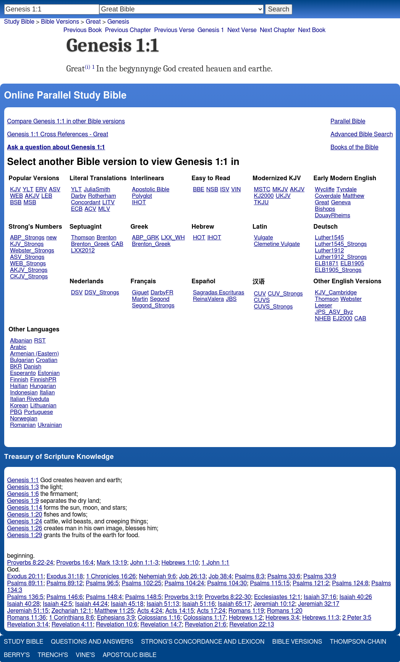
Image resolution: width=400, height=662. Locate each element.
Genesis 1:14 (24, 508)
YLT (28, 189)
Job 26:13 (192, 576)
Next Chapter (277, 30)
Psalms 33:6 (283, 576)
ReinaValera (208, 299)
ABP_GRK (145, 238)
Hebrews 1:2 (245, 618)
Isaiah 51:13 (162, 604)
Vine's (85, 655)
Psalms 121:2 (311, 583)
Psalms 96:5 (102, 583)
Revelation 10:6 (116, 625)
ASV (54, 189)
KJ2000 (264, 196)
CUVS (262, 300)
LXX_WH (173, 238)
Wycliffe (324, 189)
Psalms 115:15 (270, 583)
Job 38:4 (220, 576)
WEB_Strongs (28, 263)
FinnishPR (43, 380)
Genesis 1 (211, 30)
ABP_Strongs (27, 238)
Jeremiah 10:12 (274, 604)
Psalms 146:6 (65, 597)
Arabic (18, 347)
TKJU (261, 202)
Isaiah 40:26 (355, 597)
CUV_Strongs (285, 294)
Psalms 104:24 (184, 583)
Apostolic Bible (130, 655)
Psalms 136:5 (25, 597)
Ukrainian (50, 425)
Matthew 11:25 (114, 611)
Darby (78, 196)
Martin (140, 299)
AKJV (32, 196)
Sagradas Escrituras (218, 292)
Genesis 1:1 (23, 480)
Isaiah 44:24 (91, 604)
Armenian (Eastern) (34, 354)
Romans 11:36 (26, 618)
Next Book (312, 30)
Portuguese (38, 412)
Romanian (23, 425)
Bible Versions (60, 22)
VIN (236, 189)
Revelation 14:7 (161, 625)
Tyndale (347, 189)
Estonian (49, 373)
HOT (199, 238)
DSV (77, 292)
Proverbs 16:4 (75, 563)
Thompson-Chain (358, 642)
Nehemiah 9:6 (157, 576)
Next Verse (242, 30)
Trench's (52, 655)
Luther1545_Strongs (341, 244)
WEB (16, 196)
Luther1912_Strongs (341, 257)
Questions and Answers (92, 642)
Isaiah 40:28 (23, 604)
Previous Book (82, 30)
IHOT (139, 202)
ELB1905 (352, 263)
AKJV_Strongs (28, 270)
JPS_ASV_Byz (334, 312)
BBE (198, 189)
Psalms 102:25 (142, 583)
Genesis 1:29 (24, 535)
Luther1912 (329, 250)
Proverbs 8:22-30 (228, 597)
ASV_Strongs (27, 257)
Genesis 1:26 (24, 528)
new (51, 238)
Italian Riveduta (29, 399)
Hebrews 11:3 (320, 618)
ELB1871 (326, 263)
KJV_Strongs (27, 244)
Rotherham (102, 196)
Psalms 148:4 (104, 597)
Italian (47, 393)
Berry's (17, 655)
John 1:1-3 (144, 563)
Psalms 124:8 (350, 583)
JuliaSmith (97, 189)
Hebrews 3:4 (282, 618)
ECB (77, 209)
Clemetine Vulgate (277, 244)
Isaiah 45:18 (127, 604)
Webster (351, 299)
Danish (32, 367)
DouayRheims (332, 215)
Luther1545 (329, 238)
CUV (260, 294)
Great (322, 202)
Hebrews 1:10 (180, 563)
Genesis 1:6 (23, 494)
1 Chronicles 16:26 (111, 576)
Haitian (19, 386)
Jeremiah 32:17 (318, 604)
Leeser (323, 305)
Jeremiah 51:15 (28, 611)
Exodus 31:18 (65, 576)
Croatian (46, 360)
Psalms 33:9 (319, 576)
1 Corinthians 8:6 (71, 618)
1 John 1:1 (216, 563)
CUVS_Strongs (273, 307)
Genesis (118, 22)
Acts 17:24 (211, 611)
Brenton (107, 238)
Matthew (353, 196)
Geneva (341, 202)
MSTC (262, 189)
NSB (212, 189)
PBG (16, 412)
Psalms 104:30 (227, 583)
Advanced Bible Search (361, 134)
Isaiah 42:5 (57, 604)
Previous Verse (174, 30)
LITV (108, 202)
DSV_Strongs (101, 292)
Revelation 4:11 (72, 625)
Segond (159, 299)
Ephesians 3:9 (116, 618)
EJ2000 (342, 318)
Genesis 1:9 (23, 501)
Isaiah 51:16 (198, 604)
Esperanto (23, 373)
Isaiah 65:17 (234, 604)
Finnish (19, 380)
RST (40, 341)
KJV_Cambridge (336, 292)
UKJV (283, 196)
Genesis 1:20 (24, 515)
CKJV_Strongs (29, 276)
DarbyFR (162, 292)
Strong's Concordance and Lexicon (202, 642)
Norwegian (23, 418)
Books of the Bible (354, 147)
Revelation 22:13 (251, 625)
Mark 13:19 (112, 563)
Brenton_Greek (90, 244)
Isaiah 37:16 (320, 597)
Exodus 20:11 (25, 576)
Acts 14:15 (179, 611)
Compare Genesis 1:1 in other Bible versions (66, 121)
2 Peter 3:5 (356, 618)
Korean (19, 406)
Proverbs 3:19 (183, 597)
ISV (224, 189)
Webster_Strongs (32, 250)
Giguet (140, 292)
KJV (15, 189)
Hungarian (43, 386)
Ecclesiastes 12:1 (277, 597)
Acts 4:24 (149, 611)
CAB (117, 244)
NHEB (323, 318)
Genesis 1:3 (23, 487)
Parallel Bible (347, 121)
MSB (29, 202)
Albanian (21, 341)
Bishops (325, 209)
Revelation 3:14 (28, 625)
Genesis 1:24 (24, 521)
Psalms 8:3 (249, 576)
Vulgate (263, 238)
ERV (41, 189)
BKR (16, 367)
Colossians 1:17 (204, 618)
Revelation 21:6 (205, 625)
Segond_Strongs (153, 305)
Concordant (85, 202)
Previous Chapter (128, 30)
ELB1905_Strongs (338, 270)
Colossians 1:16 (159, 618)
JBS (231, 299)
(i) (88, 67)
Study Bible (19, 22)
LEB (46, 196)
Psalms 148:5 (143, 597)
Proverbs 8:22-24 (30, 563)
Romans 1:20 (285, 611)
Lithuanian (43, 406)
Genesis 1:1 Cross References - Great (57, 134)
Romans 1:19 (246, 611)
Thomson (83, 238)
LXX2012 (83, 250)
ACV (90, 209)
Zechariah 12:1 (72, 611)
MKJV (280, 189)
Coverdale (328, 196)
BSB (15, 202)
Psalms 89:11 (25, 583)
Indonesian (24, 393)
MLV (104, 209)
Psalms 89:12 (65, 583)
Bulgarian (22, 360)
